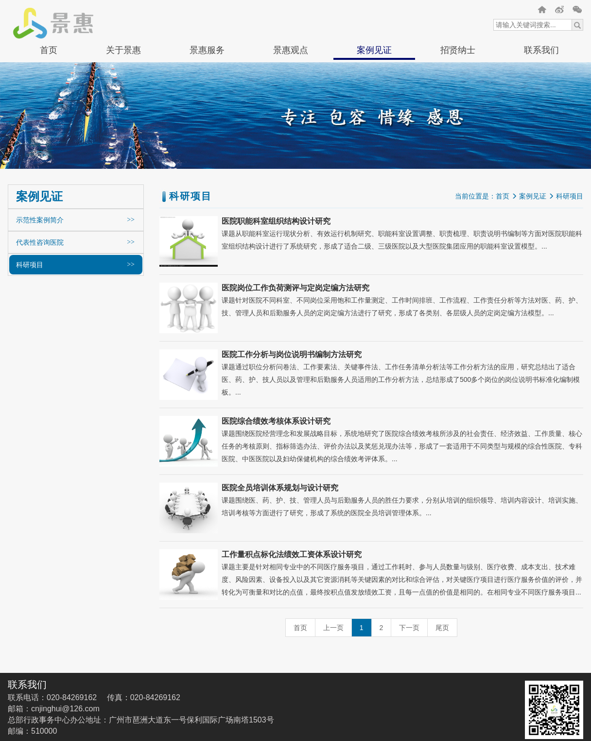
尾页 (442, 628)
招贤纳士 (457, 50)
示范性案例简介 (40, 220)
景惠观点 (290, 50)
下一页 (409, 628)
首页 (48, 50)
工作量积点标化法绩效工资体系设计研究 (292, 554)
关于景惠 (123, 50)
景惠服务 (207, 50)
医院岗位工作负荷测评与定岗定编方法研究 (295, 288)
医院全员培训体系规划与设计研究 (280, 488)
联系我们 (541, 50)
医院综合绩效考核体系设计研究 (276, 421)
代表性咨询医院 (40, 242)
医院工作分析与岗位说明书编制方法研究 (292, 354)
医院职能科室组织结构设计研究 (276, 221)
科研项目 (29, 265)
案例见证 (374, 50)
